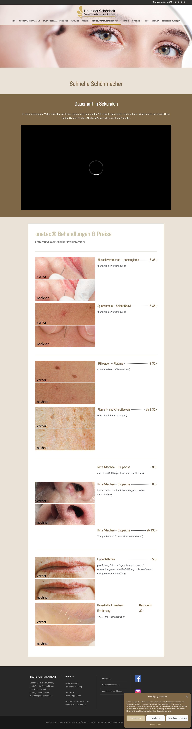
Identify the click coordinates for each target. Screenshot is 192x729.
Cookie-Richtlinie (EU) (171, 21)
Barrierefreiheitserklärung (112, 691)
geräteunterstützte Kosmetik (105, 21)
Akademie (136, 21)
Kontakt (155, 21)
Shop (147, 21)
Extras (126, 21)
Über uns (85, 21)
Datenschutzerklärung (111, 685)
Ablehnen (155, 718)
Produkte (75, 21)
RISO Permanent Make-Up (29, 21)
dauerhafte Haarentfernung (55, 21)
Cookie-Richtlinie (156, 724)
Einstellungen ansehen (177, 718)
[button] (187, 696)
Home (14, 21)
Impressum (106, 678)
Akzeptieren (136, 718)
